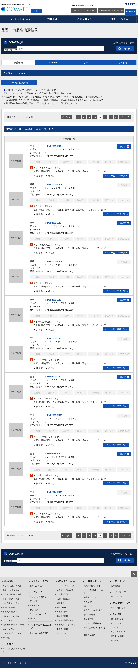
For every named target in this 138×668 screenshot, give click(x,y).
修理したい (88, 602)
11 (100, 117)
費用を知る (34, 601)
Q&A (86, 62)
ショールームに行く (38, 614)
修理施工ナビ (62, 612)
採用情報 (114, 641)
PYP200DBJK (54, 223)
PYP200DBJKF (54, 261)
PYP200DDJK (54, 376)
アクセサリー (8, 620)
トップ (36, 11)
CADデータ (52, 62)
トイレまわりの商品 (11, 599)
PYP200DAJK (54, 146)
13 (110, 117)
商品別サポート (90, 597)
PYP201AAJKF (54, 492)
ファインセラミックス (12, 633)
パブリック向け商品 (11, 616)
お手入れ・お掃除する (93, 610)
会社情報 (116, 614)
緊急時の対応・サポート (94, 586)
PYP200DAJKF (54, 184)
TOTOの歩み (116, 623)
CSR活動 (114, 627)
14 (116, 117)
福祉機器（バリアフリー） (14, 625)
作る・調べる (86, 19)
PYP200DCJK (54, 300)
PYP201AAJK (54, 453)
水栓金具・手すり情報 (66, 625)
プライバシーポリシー (23, 663)
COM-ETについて (121, 603)
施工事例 (60, 603)
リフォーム (37, 592)
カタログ (8, 644)
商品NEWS (61, 607)
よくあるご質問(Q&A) (93, 623)
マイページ (90, 10)
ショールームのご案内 (39, 633)
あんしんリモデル (40, 581)
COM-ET (66, 581)
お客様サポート (93, 581)
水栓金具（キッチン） (12, 603)
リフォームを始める (38, 597)
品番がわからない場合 (123, 42)
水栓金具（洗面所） (11, 612)
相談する (33, 618)
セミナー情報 (62, 629)
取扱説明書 (88, 619)
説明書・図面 (62, 594)
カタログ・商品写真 (65, 590)
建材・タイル (8, 629)
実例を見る (34, 605)
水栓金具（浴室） (10, 607)
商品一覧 (6, 638)
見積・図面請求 (63, 599)
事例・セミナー (120, 19)
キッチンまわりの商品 (12, 586)
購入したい (88, 606)
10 (94, 117)
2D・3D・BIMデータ (18, 19)
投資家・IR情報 (117, 636)
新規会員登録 (104, 10)
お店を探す (34, 610)
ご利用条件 (6, 663)
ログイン (77, 10)
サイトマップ (119, 592)
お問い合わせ (117, 10)
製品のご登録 (89, 635)
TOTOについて (117, 619)
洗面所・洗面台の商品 (12, 594)
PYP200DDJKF (54, 415)
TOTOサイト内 (120, 62)
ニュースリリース (118, 632)
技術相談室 (115, 586)
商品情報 (52, 19)
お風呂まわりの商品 (11, 590)
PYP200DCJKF (54, 338)
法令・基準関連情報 (65, 620)
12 (105, 117)
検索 (130, 12)
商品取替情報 (62, 616)
